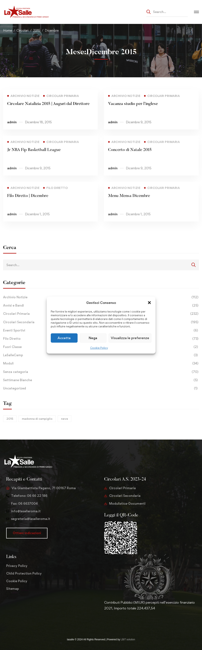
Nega (93, 338)
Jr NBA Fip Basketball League (34, 156)
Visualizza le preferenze (130, 338)
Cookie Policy (99, 347)
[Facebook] (110, 621)
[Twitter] (104, 621)
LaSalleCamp (101, 355)
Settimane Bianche (101, 380)
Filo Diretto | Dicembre (27, 202)
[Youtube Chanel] (124, 621)
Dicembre (52, 30)
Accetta (64, 338)
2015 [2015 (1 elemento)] (9, 418)
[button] (149, 302)
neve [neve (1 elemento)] (64, 418)
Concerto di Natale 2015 (130, 156)
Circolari (22, 30)
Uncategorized (101, 388)
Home (7, 30)
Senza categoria (101, 372)
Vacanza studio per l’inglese (133, 104)
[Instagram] (117, 621)
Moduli (101, 363)
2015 (36, 30)
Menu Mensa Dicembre (129, 202)
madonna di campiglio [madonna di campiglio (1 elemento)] (37, 418)
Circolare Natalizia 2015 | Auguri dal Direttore (48, 104)
